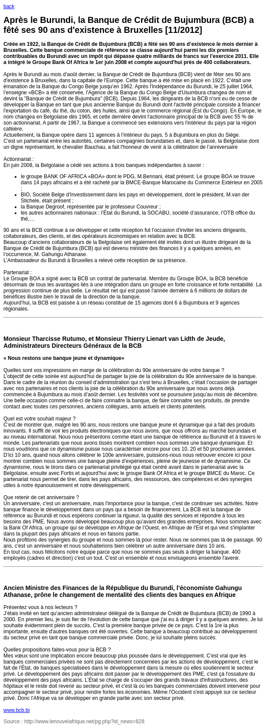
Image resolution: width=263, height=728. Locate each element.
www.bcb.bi (16, 710)
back (8, 6)
